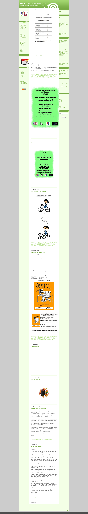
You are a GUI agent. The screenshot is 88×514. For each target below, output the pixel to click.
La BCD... (21, 44)
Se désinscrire (64, 115)
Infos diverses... (22, 43)
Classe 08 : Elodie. (22, 35)
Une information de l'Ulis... (63, 22)
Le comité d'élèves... (23, 80)
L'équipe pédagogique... (23, 77)
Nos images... (22, 48)
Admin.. (60, 61)
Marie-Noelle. (61, 51)
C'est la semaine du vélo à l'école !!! (39, 191)
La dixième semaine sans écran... (38, 252)
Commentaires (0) (51, 77)
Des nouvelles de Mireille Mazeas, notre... (63, 59)
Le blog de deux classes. (63, 73)
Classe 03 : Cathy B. (23, 27)
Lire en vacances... (62, 17)
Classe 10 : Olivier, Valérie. (24, 37)
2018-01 (60, 101)
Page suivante (34, 502)
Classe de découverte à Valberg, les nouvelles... (63, 45)
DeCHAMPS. (61, 55)
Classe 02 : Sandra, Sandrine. (47, 74)
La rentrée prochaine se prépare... (38, 11)
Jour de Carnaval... (35, 346)
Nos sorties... (22, 50)
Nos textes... (21, 51)
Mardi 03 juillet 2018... (62, 23)
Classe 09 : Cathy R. (23, 36)
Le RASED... (22, 75)
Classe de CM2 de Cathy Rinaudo (38, 408)
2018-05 (60, 98)
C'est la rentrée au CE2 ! (36, 379)
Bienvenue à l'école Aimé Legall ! (34, 3)
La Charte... (22, 72)
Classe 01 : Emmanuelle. (23, 24)
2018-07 (60, 95)
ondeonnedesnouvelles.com (38, 477)
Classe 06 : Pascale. (49, 75)
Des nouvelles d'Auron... (36, 446)
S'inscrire (64, 114)
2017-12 (60, 102)
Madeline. (60, 40)
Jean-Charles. (61, 48)
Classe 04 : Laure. (22, 28)
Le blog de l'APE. (62, 74)
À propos (24, 18)
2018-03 (60, 99)
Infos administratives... (23, 42)
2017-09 (60, 106)
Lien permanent (46, 77)
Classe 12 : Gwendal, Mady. (34, 77)
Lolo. (60, 42)
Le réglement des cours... (24, 82)
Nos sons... (21, 49)
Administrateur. (61, 53)
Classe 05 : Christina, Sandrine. (41, 75)
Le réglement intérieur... (24, 83)
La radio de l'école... (23, 45)
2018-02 (60, 100)
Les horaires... (23, 73)
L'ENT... (60, 11)
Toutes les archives (62, 107)
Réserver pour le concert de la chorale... (40, 142)
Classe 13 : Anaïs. (22, 41)
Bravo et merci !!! (62, 21)
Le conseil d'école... (23, 76)
